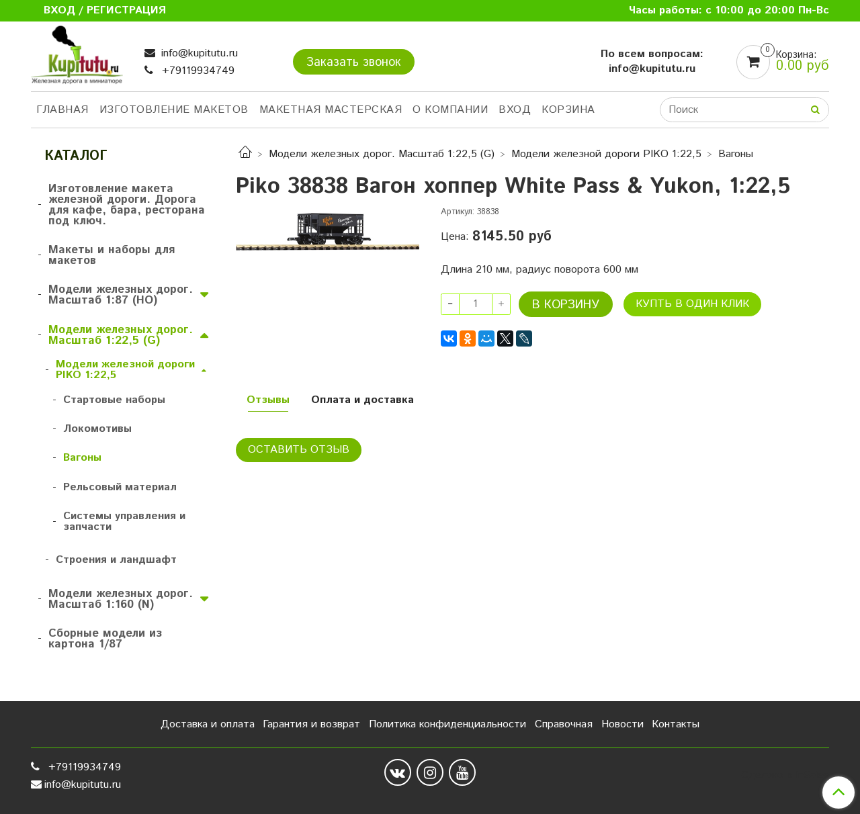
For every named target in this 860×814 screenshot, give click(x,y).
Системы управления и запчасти (124, 521)
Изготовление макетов (174, 110)
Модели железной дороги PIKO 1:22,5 (606, 154)
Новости (622, 724)
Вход (515, 110)
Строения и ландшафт (116, 560)
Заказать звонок (353, 62)
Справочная (564, 724)
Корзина (568, 110)
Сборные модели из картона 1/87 (105, 638)
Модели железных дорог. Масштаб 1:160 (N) (120, 599)
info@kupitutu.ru (198, 53)
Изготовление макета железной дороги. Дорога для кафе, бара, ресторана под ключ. (126, 205)
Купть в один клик (692, 304)
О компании (450, 110)
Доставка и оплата (208, 724)
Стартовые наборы (114, 400)
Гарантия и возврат (311, 724)
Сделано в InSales (785, 775)
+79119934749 (196, 71)
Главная (62, 110)
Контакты (675, 724)
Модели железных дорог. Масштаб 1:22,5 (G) (381, 154)
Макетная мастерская (330, 110)
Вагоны (735, 154)
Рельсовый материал (120, 487)
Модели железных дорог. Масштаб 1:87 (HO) (120, 294)
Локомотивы (97, 429)
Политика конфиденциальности (447, 724)
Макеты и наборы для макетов (111, 255)
